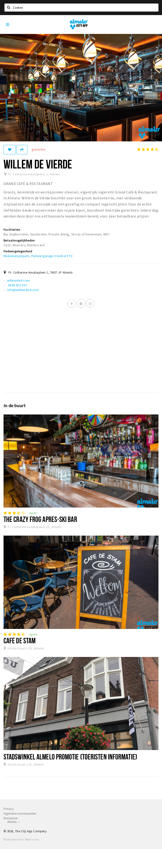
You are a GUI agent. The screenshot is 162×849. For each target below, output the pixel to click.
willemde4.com (18, 280)
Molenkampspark (16, 256)
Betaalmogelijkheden (19, 240)
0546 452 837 (17, 285)
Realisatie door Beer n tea (21, 839)
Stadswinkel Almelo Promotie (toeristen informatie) (70, 757)
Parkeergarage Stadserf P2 (52, 256)
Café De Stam (20, 640)
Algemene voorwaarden (20, 814)
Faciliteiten (12, 229)
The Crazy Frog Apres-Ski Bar (40, 519)
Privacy (9, 809)
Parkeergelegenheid (18, 251)
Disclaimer (11, 818)
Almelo (13, 822)
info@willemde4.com (23, 290)
